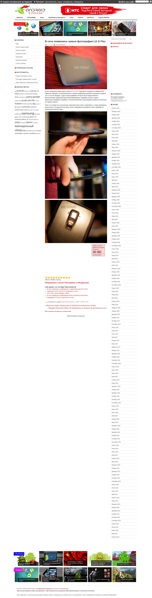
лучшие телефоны (29, 133)
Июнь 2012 (115, 530)
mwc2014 (33, 107)
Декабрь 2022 (116, 118)
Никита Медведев (60, 44)
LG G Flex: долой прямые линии (58, 293)
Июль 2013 (115, 488)
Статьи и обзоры (21, 63)
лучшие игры (31, 130)
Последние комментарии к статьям (26, 79)
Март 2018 (115, 304)
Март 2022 (115, 147)
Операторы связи (21, 53)
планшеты (78, 2)
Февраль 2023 (116, 111)
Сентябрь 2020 (116, 206)
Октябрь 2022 (116, 124)
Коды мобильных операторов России (27, 82)
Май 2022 (115, 141)
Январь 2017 (115, 350)
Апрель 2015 (115, 419)
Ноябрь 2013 (115, 475)
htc (33, 100)
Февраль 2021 (116, 190)
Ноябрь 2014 (115, 435)
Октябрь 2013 (116, 478)
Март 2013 (115, 501)
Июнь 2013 (115, 491)
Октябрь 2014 (116, 439)
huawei (18, 103)
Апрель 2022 (115, 144)
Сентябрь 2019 (116, 245)
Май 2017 (115, 337)
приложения (50, 2)
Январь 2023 (115, 115)
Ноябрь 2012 (115, 514)
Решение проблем (21, 60)
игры (59, 2)
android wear (29, 94)
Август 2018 (115, 288)
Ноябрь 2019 (115, 239)
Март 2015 (115, 422)
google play (26, 100)
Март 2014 (115, 461)
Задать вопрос (103, 17)
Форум (80, 17)
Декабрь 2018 (116, 275)
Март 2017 (115, 344)
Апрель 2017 (115, 340)
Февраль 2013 (116, 504)
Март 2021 (115, 187)
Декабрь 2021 (116, 157)
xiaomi (28, 122)
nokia (21, 110)
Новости (19, 17)
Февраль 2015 (116, 425)
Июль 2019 (115, 252)
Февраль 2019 (116, 268)
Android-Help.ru (31, 588)
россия (38, 133)
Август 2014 (115, 445)
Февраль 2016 (116, 386)
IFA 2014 (24, 104)
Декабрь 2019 (116, 236)
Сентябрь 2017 (116, 324)
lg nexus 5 (18, 107)
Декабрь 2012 (116, 511)
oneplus (26, 110)
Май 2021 (115, 180)
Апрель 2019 (115, 262)
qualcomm (18, 114)
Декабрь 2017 (116, 314)
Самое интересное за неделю (17, 2)
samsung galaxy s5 (21, 119)
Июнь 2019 (115, 255)
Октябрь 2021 (116, 164)
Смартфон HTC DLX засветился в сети (60, 297)
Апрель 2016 (115, 380)
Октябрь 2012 (116, 517)
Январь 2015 (115, 429)
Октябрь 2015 (116, 399)
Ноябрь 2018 (115, 278)
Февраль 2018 (116, 308)
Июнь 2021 (115, 177)
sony (17, 122)
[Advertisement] (62, 261)
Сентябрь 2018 (116, 285)
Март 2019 (115, 265)
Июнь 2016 (115, 373)
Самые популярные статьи (24, 76)
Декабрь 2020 (116, 196)
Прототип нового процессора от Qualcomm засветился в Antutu (71, 305)
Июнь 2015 (115, 412)
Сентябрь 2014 (116, 442)
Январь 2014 (115, 468)
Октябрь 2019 (116, 242)
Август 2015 (115, 406)
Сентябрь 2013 (116, 481)
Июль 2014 (115, 448)
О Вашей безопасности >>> (119, 101)
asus (16, 97)
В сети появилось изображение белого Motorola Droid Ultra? (67, 295)
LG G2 (86, 301)
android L (21, 94)
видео (36, 122)
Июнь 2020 (115, 216)
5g (15, 91)
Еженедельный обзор (122, 43)
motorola (26, 107)
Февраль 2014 (116, 465)
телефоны (67, 2)
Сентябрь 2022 (116, 128)
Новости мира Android (22, 47)
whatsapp (22, 122)
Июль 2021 (115, 173)
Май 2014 (115, 455)
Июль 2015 (115, 409)
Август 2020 (115, 209)
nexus (17, 110)
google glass (18, 100)
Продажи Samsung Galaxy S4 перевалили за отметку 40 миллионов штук (77, 308)
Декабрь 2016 (116, 353)
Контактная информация (61, 588)
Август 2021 (115, 170)
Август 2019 (115, 249)
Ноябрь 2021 (115, 160)
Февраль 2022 (116, 151)
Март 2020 (115, 226)
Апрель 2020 (115, 223)
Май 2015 (115, 416)
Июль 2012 (115, 527)
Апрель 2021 (115, 183)
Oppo (37, 110)
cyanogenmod (22, 97)
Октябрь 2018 (116, 281)
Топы (72, 17)
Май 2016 (115, 376)
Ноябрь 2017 (115, 317)
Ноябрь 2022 (115, 121)
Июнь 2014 (115, 452)
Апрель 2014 (115, 458)
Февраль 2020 (116, 229)
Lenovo (30, 104)
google (36, 96)
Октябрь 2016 (116, 360)
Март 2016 (115, 383)
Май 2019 (115, 259)
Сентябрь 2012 (116, 520)
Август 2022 (115, 131)
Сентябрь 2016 (116, 363)
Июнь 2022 (115, 137)
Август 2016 (115, 367)
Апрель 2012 (115, 537)
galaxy (29, 97)
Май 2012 (115, 533)
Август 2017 (115, 327)
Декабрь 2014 (116, 432)
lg (34, 103)
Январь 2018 (115, 311)
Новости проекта (21, 50)
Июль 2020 (115, 213)
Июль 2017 (115, 331)
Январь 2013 (115, 507)
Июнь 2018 (115, 295)
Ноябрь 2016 (115, 357)
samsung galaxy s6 (33, 119)
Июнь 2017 (115, 334)
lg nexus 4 (37, 104)
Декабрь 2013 (116, 471)
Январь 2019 (115, 272)
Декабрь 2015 (116, 393)
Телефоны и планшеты (56, 17)
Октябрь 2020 (116, 203)
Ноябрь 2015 (115, 396)
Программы (31, 17)
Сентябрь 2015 (116, 403)
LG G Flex (74, 91)
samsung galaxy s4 (30, 117)
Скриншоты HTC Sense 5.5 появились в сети (62, 291)
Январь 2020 (115, 232)
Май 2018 (115, 298)
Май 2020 (115, 219)
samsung (28, 113)
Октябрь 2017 (116, 321)
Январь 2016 (115, 389)
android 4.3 (27, 91)
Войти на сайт (126, 2)
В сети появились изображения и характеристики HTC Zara (67, 289)
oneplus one (32, 110)
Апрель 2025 (115, 108)
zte (33, 122)
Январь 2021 (115, 193)
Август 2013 (115, 484)
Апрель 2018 (115, 301)
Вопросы (90, 17)
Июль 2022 (115, 134)
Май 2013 (115, 494)
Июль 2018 (115, 291)
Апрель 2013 (115, 497)
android (20, 91)
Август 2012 (115, 524)
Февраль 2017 (116, 347)
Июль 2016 (115, 370)
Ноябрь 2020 (115, 200)
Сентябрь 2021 (116, 167)
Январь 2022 (115, 154)
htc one (37, 100)
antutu (35, 94)
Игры (42, 17)
